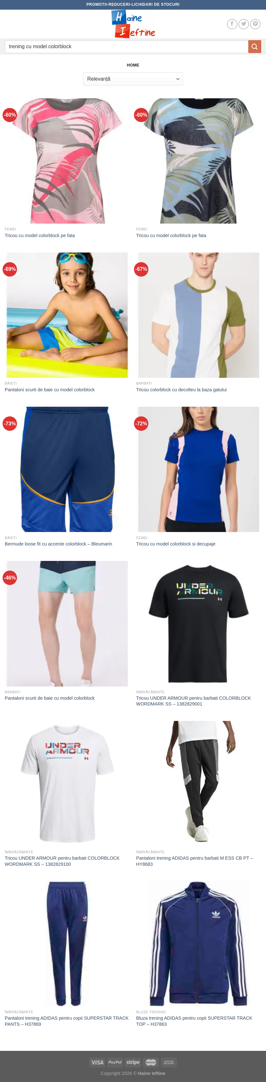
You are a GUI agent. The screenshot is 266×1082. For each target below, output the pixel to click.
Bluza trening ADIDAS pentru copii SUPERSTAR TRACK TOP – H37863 (194, 1021)
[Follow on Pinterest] (255, 24)
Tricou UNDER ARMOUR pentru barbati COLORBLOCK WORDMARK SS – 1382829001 (193, 701)
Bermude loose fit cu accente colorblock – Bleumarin (58, 543)
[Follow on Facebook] (232, 24)
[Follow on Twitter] (243, 24)
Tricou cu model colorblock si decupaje (175, 543)
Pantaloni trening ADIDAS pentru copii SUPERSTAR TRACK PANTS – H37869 (67, 1021)
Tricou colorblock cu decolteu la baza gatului (181, 389)
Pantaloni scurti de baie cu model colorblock (50, 389)
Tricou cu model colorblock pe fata (40, 235)
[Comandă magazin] (133, 78)
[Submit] (254, 46)
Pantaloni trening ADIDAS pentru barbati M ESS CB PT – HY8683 (194, 861)
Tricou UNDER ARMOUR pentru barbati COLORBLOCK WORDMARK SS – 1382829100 (62, 861)
